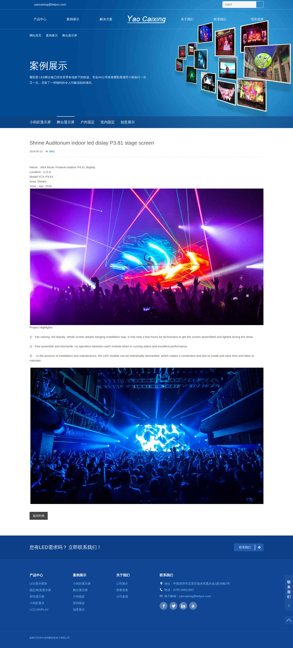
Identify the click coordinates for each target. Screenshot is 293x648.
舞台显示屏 (69, 35)
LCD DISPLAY (39, 609)
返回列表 (39, 515)
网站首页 (35, 35)
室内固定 (107, 122)
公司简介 (122, 583)
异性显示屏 (37, 596)
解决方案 (106, 19)
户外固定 (87, 122)
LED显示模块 (38, 583)
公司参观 (122, 596)
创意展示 (128, 122)
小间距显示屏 (40, 122)
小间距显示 (37, 603)
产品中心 (40, 19)
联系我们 (220, 19)
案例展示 (73, 19)
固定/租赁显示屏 (40, 590)
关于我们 (187, 19)
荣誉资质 (122, 590)
